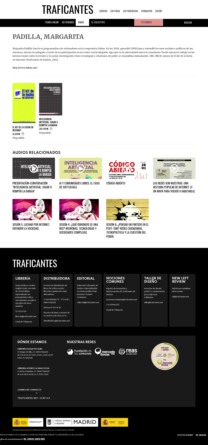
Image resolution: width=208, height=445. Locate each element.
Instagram (123, 22)
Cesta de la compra (158, 22)
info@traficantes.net (27, 393)
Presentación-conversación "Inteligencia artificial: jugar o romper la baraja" (32, 187)
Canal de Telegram (23, 322)
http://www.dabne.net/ (25, 67)
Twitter (116, 22)
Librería (22, 278)
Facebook (109, 22)
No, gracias (201, 434)
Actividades (68, 22)
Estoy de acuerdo (185, 434)
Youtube (130, 22)
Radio (81, 22)
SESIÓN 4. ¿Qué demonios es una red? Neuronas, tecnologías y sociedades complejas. (78, 228)
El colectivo (98, 22)
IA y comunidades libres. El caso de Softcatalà (79, 185)
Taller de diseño (152, 280)
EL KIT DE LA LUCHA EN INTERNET (23, 129)
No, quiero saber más (34, 438)
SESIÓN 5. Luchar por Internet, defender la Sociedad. (31, 226)
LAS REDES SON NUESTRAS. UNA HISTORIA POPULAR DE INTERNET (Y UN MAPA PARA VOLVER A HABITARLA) (174, 187)
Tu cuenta (146, 22)
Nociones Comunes (115, 280)
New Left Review (180, 280)
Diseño (158, 11)
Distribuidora (130, 11)
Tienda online (52, 22)
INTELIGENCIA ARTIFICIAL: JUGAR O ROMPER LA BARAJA (48, 122)
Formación (146, 11)
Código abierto (115, 183)
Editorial (115, 11)
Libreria (103, 11)
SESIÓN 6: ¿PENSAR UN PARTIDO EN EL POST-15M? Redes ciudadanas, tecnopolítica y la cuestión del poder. (127, 230)
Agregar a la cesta (23, 133)
